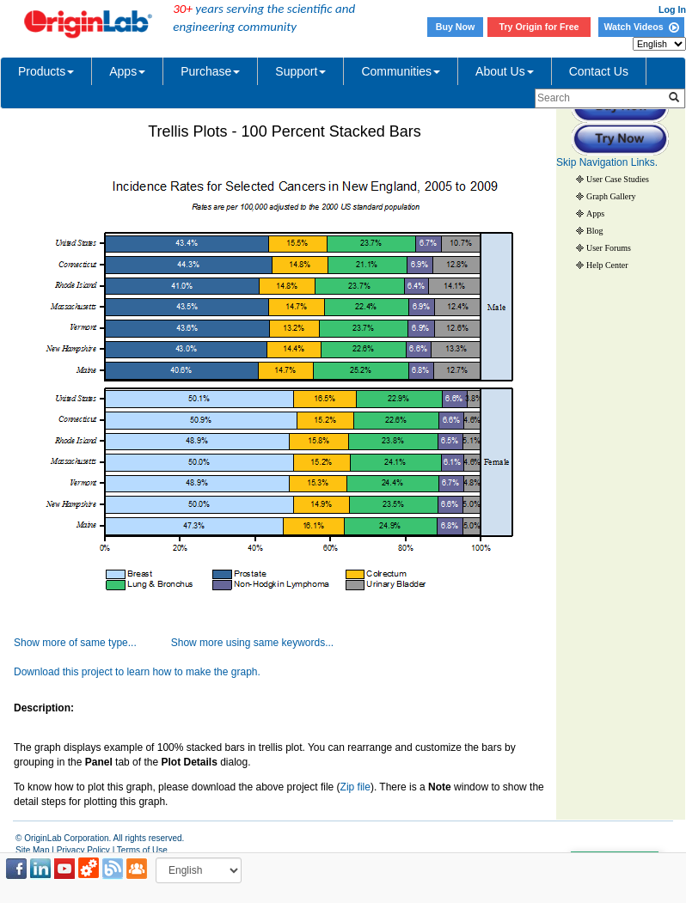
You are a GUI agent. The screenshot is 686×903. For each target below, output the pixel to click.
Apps (127, 71)
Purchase (210, 71)
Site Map (32, 850)
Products (46, 71)
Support (300, 71)
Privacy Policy (83, 850)
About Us (504, 71)
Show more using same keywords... (252, 643)
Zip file (355, 787)
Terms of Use (142, 850)
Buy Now (455, 26)
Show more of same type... (75, 643)
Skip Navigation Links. (607, 162)
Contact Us (598, 71)
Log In (672, 9)
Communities (400, 71)
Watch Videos (640, 26)
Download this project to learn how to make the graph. (137, 672)
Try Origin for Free (539, 26)
